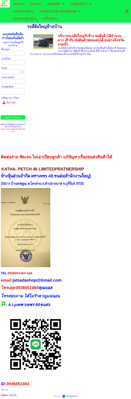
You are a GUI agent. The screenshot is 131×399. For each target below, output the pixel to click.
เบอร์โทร (6, 58)
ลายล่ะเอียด (7, 86)
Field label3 (8, 77)
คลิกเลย (4, 389)
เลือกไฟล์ (8, 102)
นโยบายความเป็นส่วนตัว (11, 129)
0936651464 (27, 287)
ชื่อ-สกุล (5, 49)
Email (4, 68)
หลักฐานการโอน (10, 97)
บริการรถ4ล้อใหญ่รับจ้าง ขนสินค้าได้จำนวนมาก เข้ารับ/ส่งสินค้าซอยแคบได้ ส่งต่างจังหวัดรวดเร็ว (91, 40)
